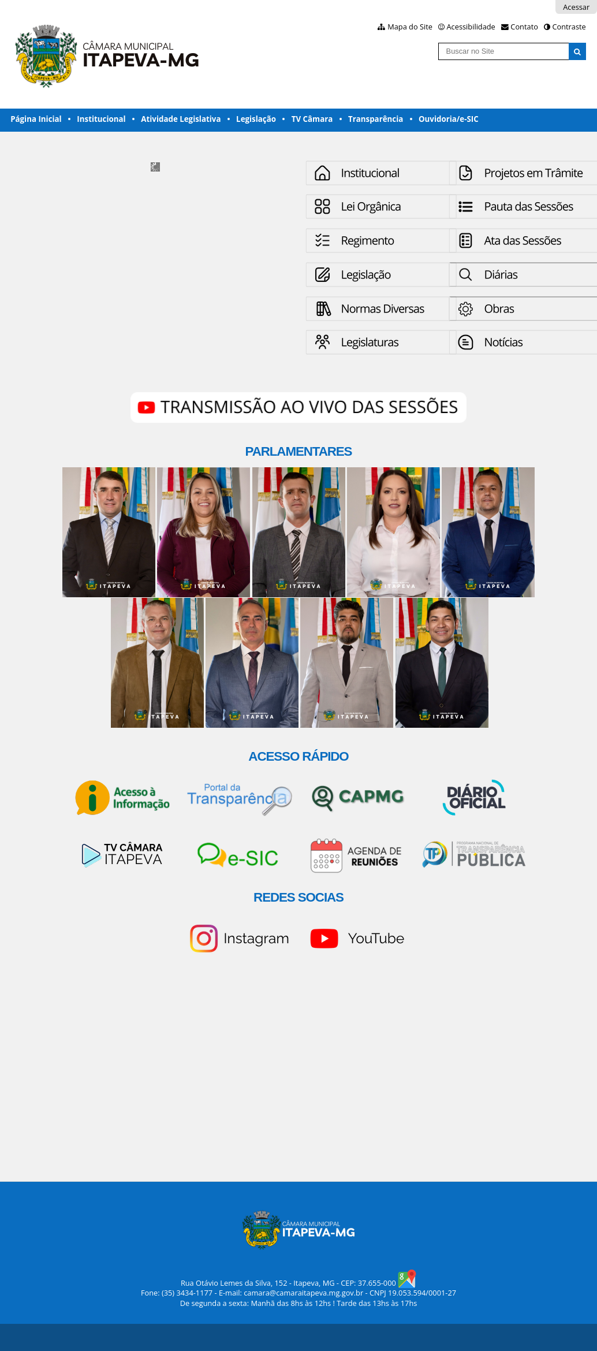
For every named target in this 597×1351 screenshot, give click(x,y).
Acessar (576, 7)
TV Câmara (312, 119)
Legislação (256, 119)
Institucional (101, 119)
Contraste (568, 26)
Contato (524, 26)
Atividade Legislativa (181, 119)
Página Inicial (36, 119)
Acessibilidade (471, 26)
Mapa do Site (409, 26)
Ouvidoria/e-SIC (449, 119)
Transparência (375, 119)
